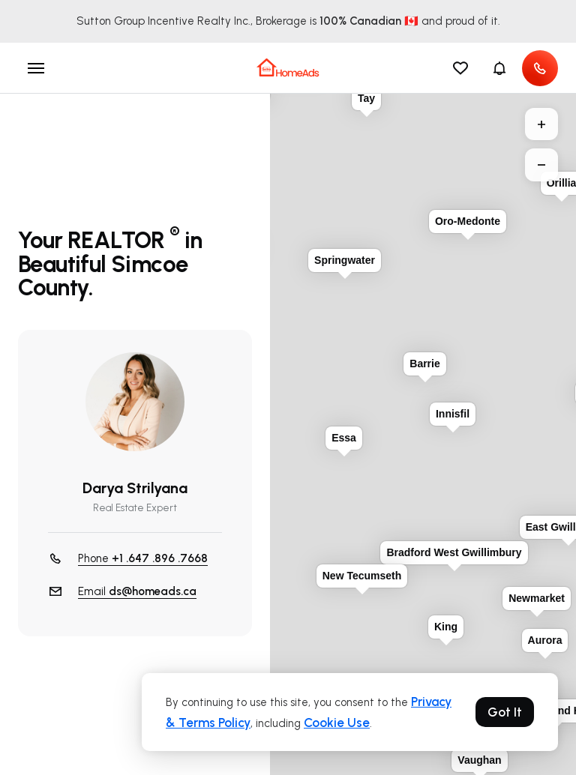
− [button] (541, 164)
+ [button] (541, 124)
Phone (143, 558)
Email (137, 591)
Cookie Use (337, 722)
